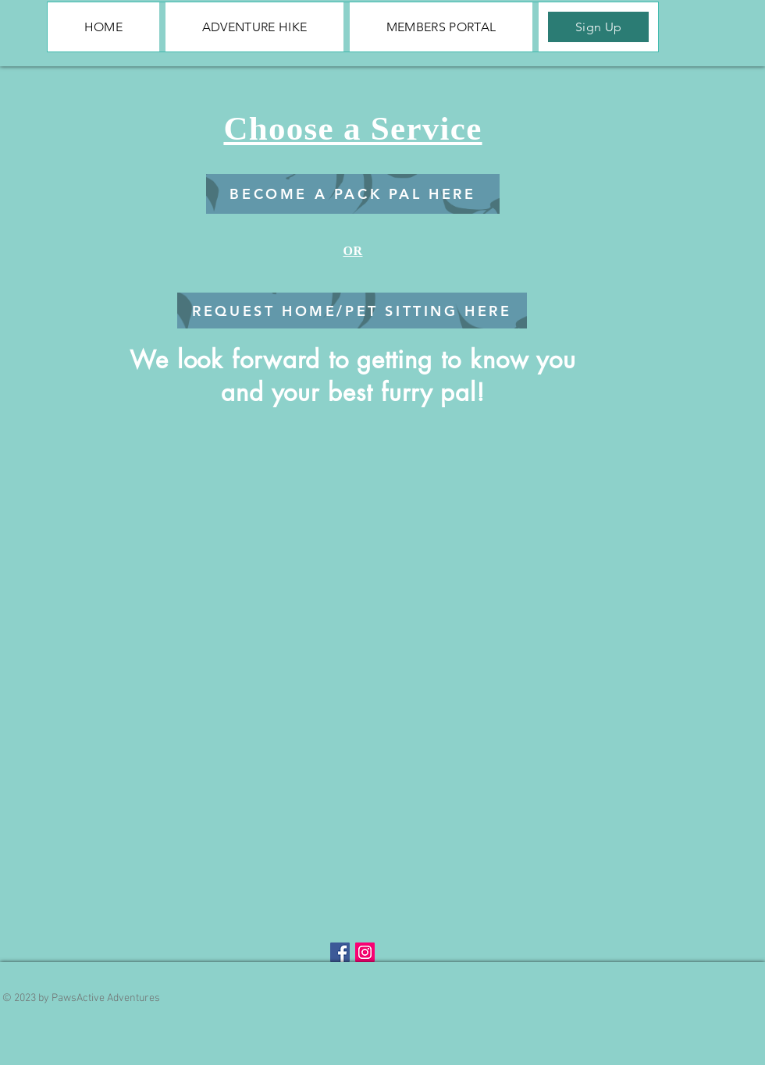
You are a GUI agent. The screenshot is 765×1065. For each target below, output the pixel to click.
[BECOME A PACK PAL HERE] (353, 194)
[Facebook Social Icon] (340, 952)
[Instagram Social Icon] (365, 952)
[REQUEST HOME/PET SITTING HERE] (352, 310)
